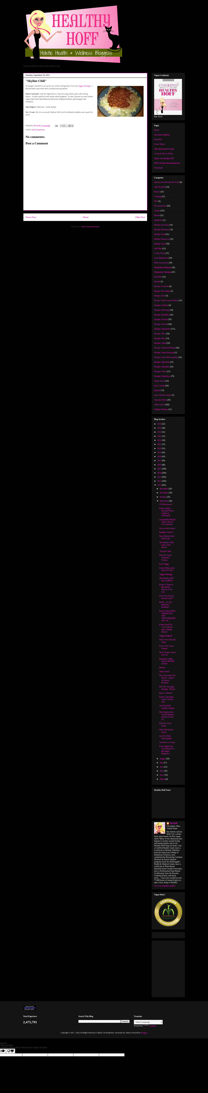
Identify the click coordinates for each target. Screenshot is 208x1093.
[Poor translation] (10, 1051)
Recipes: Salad (160, 343)
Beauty (157, 192)
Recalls (157, 281)
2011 (159, 485)
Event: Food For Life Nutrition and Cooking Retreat (166, 628)
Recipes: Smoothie (161, 367)
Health (156, 215)
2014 (159, 473)
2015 (159, 469)
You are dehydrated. (167, 528)
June (162, 767)
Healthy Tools (159, 244)
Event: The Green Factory (166, 647)
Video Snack (159, 405)
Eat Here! (158, 139)
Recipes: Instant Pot (162, 329)
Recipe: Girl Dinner (162, 291)
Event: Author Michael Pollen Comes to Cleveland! (166, 512)
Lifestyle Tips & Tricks (163, 154)
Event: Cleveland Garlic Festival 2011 (166, 699)
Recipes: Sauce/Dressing (164, 352)
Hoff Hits (158, 248)
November (164, 493)
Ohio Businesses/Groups (164, 149)
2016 (159, 465)
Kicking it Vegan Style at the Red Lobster (166, 661)
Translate (149, 1026)
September (164, 501)
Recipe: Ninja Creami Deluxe (166, 300)
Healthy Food (159, 234)
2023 (159, 436)
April (162, 775)
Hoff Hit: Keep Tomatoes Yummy (165, 557)
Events (157, 211)
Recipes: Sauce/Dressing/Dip (166, 357)
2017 (159, 460)
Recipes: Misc (160, 334)
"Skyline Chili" (165, 551)
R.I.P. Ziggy (164, 564)
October (163, 497)
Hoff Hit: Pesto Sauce (165, 724)
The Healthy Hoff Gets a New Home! (166, 544)
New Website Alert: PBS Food (167, 537)
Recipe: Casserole (161, 286)
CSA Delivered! (165, 504)
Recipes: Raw (159, 338)
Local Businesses (161, 258)
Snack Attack (159, 381)
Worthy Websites (161, 409)
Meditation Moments (162, 267)
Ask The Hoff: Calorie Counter (166, 707)
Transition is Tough (167, 742)
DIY (156, 201)
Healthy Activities (161, 225)
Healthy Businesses (162, 229)
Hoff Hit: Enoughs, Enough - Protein (167, 688)
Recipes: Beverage (161, 310)
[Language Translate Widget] (148, 1022)
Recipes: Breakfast (161, 315)
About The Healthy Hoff (164, 158)
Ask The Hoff (159, 187)
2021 (159, 444)
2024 (159, 432)
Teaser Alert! (164, 671)
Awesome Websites (162, 135)
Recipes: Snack (160, 371)
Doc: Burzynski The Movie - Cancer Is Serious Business (167, 679)
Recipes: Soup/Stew (162, 376)
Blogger (144, 1033)
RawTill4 (158, 277)
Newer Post (31, 217)
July (162, 763)
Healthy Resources (161, 239)
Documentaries (160, 206)
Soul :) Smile (159, 386)
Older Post (140, 217)
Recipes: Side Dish (162, 362)
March (162, 779)
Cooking (157, 196)
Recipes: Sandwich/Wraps (164, 348)
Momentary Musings (162, 272)
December (164, 489)
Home (85, 217)
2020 (159, 448)
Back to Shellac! (166, 693)
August (163, 759)
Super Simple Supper (162, 395)
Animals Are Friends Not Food (166, 182)
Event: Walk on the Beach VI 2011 (167, 569)
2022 (159, 440)
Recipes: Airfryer (161, 305)
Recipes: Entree (160, 324)
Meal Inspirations (38, 129)
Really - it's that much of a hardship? (165, 604)
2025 (159, 428)
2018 (159, 456)
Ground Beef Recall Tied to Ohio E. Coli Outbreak (167, 522)
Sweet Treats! (159, 144)
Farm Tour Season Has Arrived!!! (166, 597)
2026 (159, 424)
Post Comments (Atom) (90, 226)
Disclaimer (158, 168)
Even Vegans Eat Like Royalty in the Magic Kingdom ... (166, 750)
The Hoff (173, 823)
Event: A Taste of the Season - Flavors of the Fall (166, 588)
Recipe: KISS (159, 296)
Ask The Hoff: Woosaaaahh (165, 737)
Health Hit (158, 220)
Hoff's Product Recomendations (167, 163)
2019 (159, 452)
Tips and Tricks (160, 400)
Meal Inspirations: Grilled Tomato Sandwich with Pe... (166, 715)
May (162, 771)
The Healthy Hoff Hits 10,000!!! (166, 579)
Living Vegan (159, 253)
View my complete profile (164, 886)
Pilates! (162, 667)
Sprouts (157, 390)
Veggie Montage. (84, 86)
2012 (159, 481)
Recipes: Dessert (161, 319)
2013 (159, 477)
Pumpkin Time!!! (166, 532)
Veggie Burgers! (165, 636)
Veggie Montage (165, 574)
